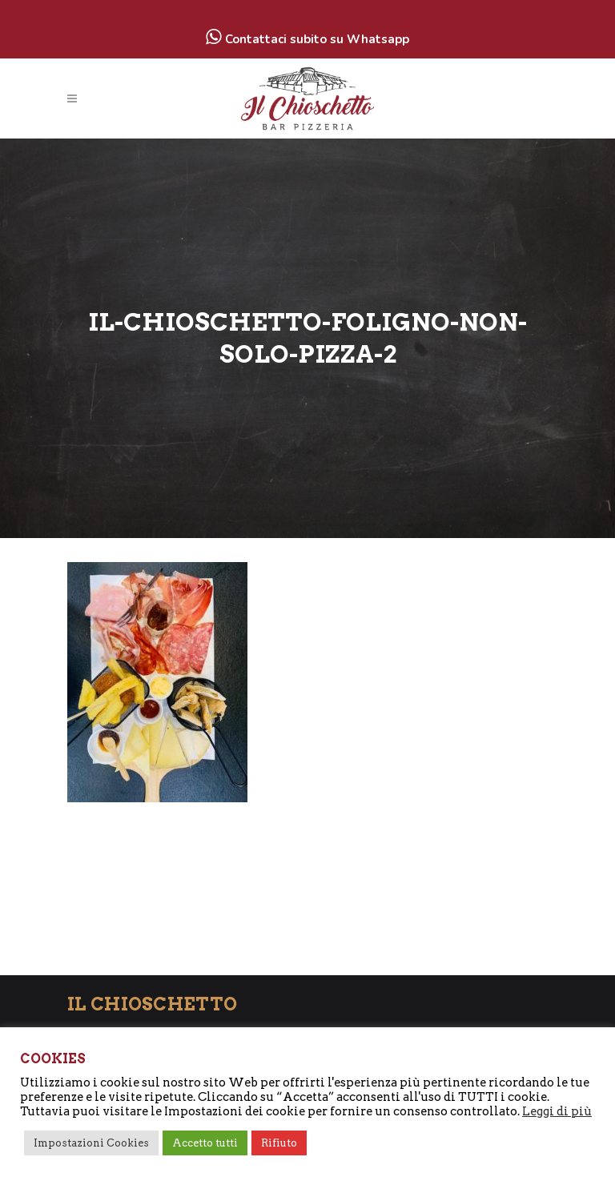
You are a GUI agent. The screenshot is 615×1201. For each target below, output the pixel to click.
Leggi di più (557, 1111)
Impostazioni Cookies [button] (91, 1143)
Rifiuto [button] (279, 1143)
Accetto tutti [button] (205, 1143)
